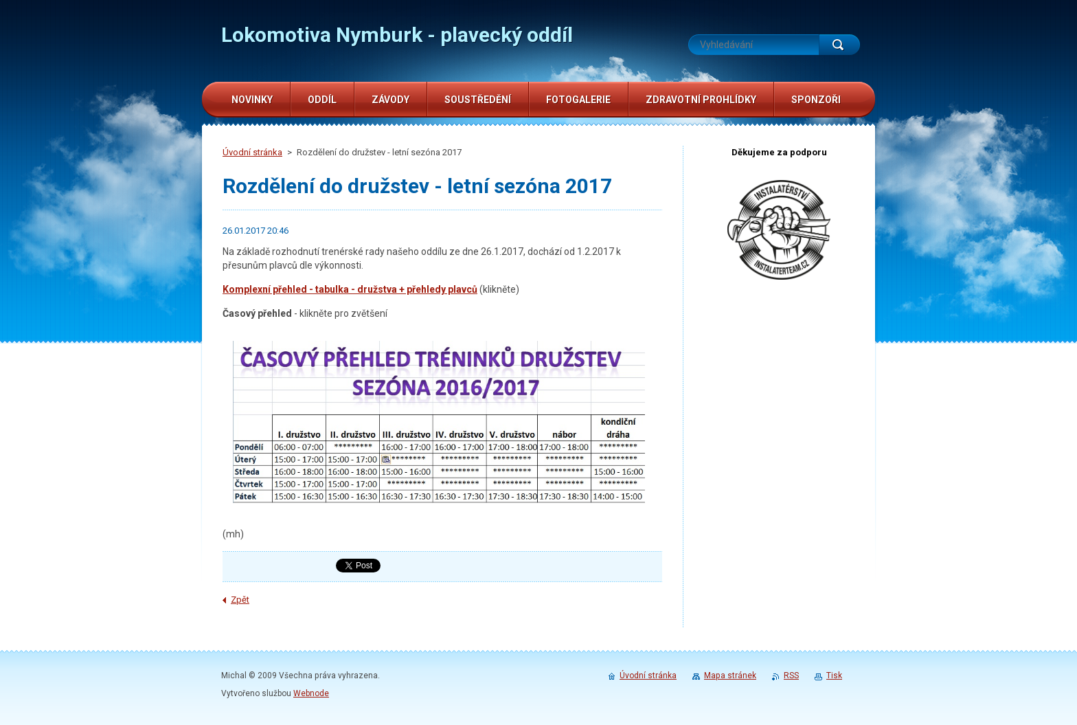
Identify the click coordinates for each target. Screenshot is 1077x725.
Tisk (834, 675)
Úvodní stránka (252, 152)
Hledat (839, 44)
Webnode (311, 693)
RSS (791, 675)
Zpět (240, 599)
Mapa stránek (730, 675)
